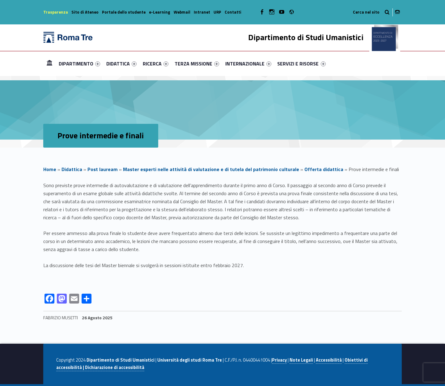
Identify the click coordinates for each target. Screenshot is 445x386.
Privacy (279, 360)
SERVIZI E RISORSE (301, 63)
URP (217, 12)
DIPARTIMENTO (79, 63)
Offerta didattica (323, 169)
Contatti (233, 12)
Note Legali (301, 360)
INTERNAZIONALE (248, 63)
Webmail (182, 12)
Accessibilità (329, 360)
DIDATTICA (121, 63)
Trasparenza (55, 12)
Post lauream (102, 169)
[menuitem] (49, 63)
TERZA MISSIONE (197, 63)
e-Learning (159, 12)
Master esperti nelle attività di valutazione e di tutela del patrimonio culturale (211, 169)
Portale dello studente (124, 12)
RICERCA (155, 63)
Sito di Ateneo (85, 12)
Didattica (71, 169)
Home (49, 63)
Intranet (202, 12)
